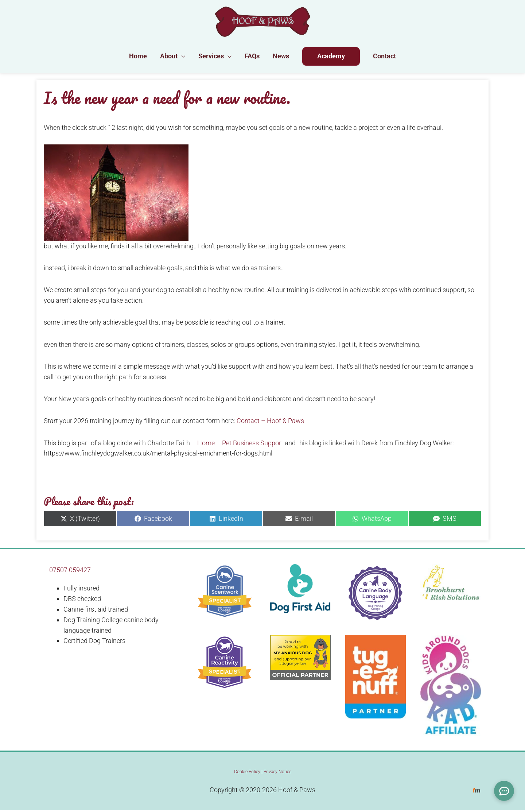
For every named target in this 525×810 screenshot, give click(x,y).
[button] (181, 56)
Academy (331, 56)
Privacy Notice (277, 771)
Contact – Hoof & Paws (270, 421)
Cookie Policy (247, 771)
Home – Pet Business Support (240, 443)
